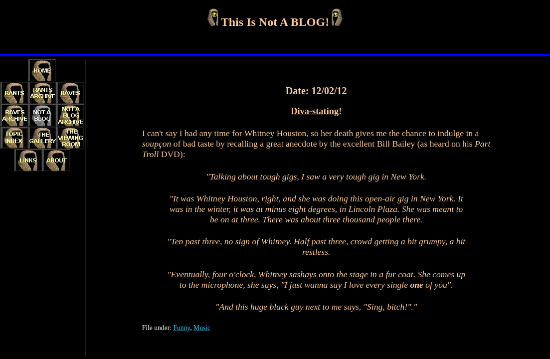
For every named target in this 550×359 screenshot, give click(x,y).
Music (201, 328)
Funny (181, 328)
